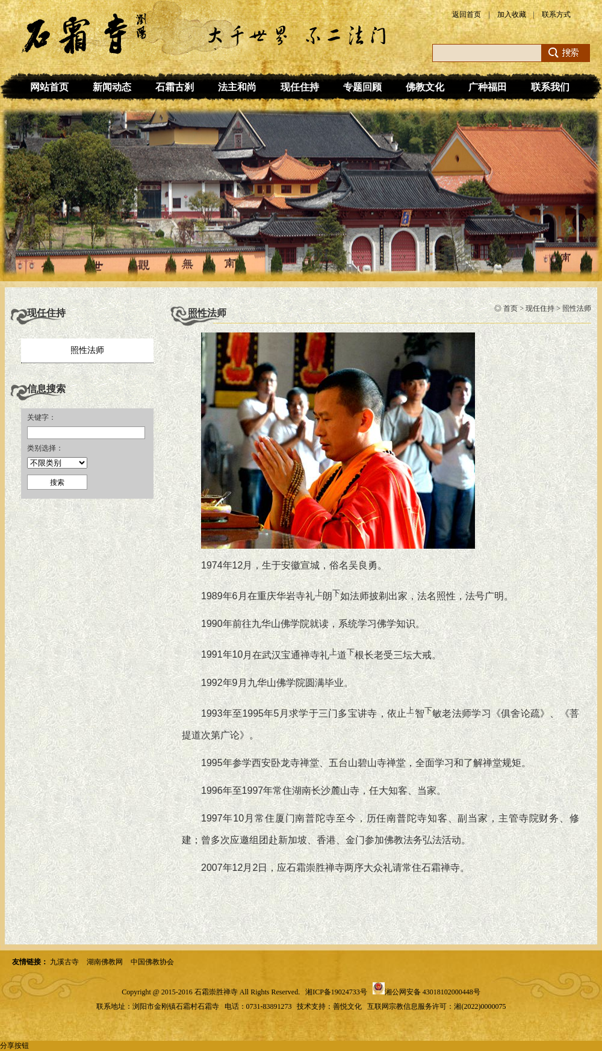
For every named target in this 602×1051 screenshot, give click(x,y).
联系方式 (556, 14)
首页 (510, 308)
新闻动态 (112, 87)
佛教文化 (425, 87)
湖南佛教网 (105, 962)
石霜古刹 (174, 87)
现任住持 (300, 87)
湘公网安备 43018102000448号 (432, 992)
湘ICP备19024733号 (336, 992)
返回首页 (466, 14)
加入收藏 (511, 14)
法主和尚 (237, 87)
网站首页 (49, 87)
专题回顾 (362, 87)
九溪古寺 (64, 962)
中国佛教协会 (152, 962)
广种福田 (487, 87)
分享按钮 (14, 1045)
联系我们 (550, 87)
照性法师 (87, 350)
